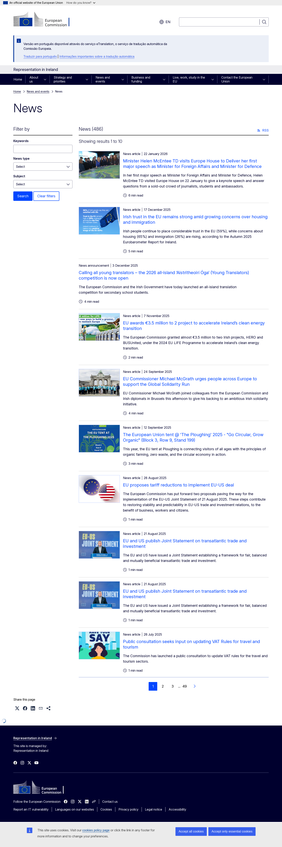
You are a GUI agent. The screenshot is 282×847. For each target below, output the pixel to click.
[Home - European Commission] (45, 19)
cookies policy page (96, 830)
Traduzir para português (40, 56)
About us (33, 79)
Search (23, 196)
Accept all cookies (191, 831)
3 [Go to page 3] (173, 686)
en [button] (164, 22)
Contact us (110, 802)
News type (21, 158)
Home (18, 79)
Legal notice (153, 809)
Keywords (21, 141)
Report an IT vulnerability (31, 809)
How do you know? (80, 2)
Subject (19, 176)
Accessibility (177, 809)
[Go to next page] (194, 686)
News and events (103, 79)
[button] (17, 708)
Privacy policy (128, 809)
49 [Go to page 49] (185, 686)
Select (20, 166)
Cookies (106, 809)
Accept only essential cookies (232, 831)
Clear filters (46, 196)
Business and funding (140, 79)
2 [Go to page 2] (163, 686)
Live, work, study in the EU (189, 79)
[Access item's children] (46, 79)
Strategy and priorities (63, 79)
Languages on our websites (74, 809)
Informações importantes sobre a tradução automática (96, 56)
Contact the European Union (236, 79)
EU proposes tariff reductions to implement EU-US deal (178, 484)
